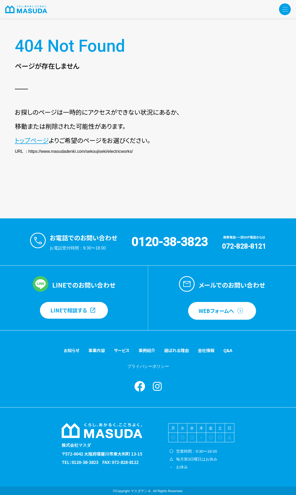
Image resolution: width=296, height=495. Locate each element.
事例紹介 (146, 350)
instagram (157, 386)
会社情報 (206, 350)
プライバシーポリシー (148, 366)
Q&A (227, 350)
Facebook (140, 386)
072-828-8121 (244, 246)
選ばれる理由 (176, 350)
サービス (122, 350)
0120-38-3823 (169, 242)
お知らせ (71, 350)
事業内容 (96, 350)
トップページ (32, 140)
